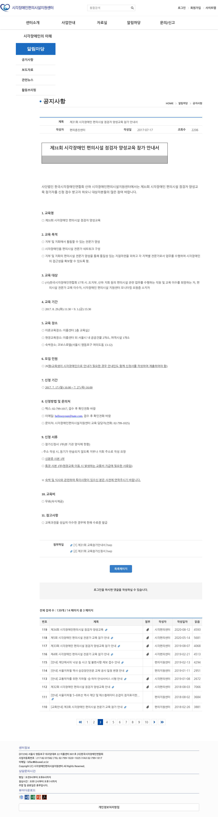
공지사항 (27, 59)
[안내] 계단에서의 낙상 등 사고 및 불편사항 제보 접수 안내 (87, 662)
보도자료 (27, 69)
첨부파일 (58, 544)
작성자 (60, 129)
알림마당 (134, 23)
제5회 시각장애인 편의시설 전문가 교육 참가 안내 (82, 637)
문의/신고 (167, 23)
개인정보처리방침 (108, 807)
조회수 (181, 129)
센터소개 (32, 23)
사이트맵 (211, 8)
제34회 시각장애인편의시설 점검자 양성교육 (79, 629)
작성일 (127, 129)
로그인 (181, 8)
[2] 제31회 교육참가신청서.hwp (91, 551)
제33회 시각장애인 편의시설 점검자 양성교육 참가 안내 (85, 646)
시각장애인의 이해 (38, 36)
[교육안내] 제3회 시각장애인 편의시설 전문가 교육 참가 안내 (88, 707)
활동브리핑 (29, 90)
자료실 (102, 23)
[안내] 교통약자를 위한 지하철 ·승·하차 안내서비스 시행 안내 (88, 678)
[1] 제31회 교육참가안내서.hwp (91, 545)
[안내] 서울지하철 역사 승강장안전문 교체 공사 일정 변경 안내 (89, 670)
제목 (61, 121)
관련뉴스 (27, 79)
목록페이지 (120, 568)
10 (146, 722)
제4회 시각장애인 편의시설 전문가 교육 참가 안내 (82, 654)
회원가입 (195, 8)
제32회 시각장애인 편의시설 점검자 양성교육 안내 (82, 687)
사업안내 (68, 23)
